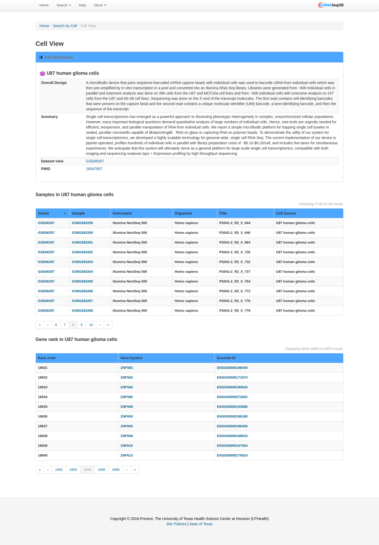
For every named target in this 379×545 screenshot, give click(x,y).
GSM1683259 (82, 223)
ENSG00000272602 (232, 397)
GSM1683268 (82, 311)
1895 (101, 470)
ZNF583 (127, 368)
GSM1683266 (82, 291)
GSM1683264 (82, 272)
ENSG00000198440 (232, 368)
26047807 (94, 169)
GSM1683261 (82, 242)
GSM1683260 (82, 233)
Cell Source (286, 213)
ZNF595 (127, 397)
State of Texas (201, 524)
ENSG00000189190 (232, 416)
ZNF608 (127, 436)
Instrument (122, 213)
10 (91, 325)
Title (223, 213)
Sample (78, 213)
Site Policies (176, 524)
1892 (59, 470)
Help (82, 5)
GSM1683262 (82, 252)
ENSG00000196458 (232, 426)
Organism (183, 213)
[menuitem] (44, 5)
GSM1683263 (82, 262)
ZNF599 (127, 407)
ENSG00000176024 (232, 455)
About (100, 5)
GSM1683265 (82, 281)
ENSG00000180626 (232, 387)
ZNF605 (127, 426)
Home (44, 5)
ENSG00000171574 (232, 377)
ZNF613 (127, 455)
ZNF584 (127, 377)
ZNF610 (127, 446)
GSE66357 (95, 161)
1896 (115, 470)
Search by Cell (65, 26)
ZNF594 (127, 387)
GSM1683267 (82, 301)
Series (52, 213)
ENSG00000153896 (232, 407)
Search (64, 5)
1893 (73, 470)
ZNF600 (127, 416)
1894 (87, 470)
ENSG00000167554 (232, 446)
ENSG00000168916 (232, 436)
